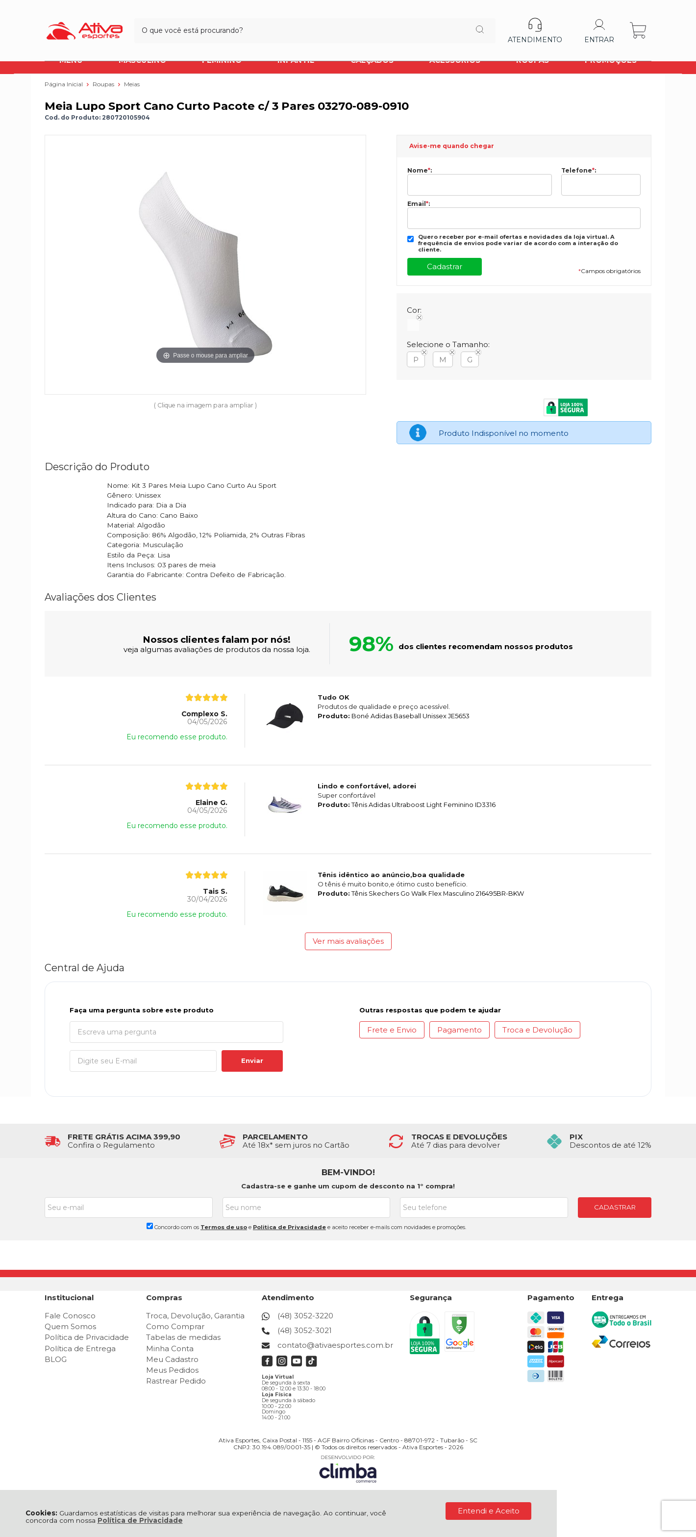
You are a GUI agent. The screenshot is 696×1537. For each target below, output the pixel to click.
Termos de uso (223, 1227)
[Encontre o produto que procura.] (411, 23)
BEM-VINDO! (348, 1172)
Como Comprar (175, 1326)
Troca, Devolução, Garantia (195, 1315)
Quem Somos (70, 1326)
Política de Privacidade (140, 1520)
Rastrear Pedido (176, 1381)
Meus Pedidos (172, 1370)
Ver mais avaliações (348, 941)
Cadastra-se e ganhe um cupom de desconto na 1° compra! (348, 1186)
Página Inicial (64, 84)
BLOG (56, 1359)
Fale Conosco (70, 1315)
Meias (132, 84)
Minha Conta (170, 1348)
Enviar (252, 1060)
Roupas (104, 84)
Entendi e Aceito (489, 1510)
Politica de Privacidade (289, 1227)
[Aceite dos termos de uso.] (150, 1226)
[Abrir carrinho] (638, 23)
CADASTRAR (615, 1207)
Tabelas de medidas (183, 1337)
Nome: (419, 170)
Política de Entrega (80, 1348)
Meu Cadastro (172, 1359)
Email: (418, 204)
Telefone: (578, 170)
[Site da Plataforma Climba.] (348, 1468)
